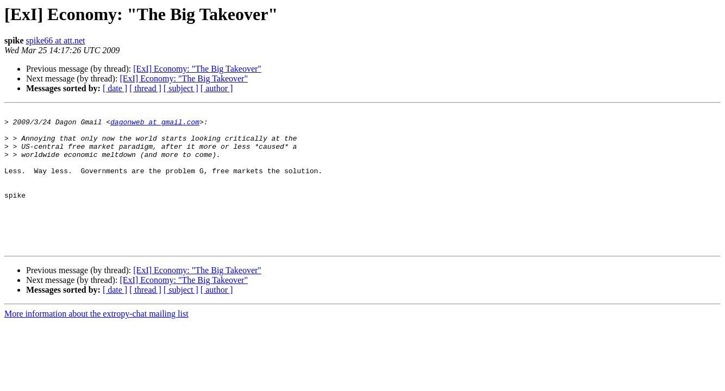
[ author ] (217, 88)
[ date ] (115, 88)
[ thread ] (145, 88)
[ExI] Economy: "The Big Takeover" (197, 68)
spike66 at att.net (55, 40)
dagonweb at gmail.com (154, 125)
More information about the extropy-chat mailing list (96, 341)
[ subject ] (181, 88)
